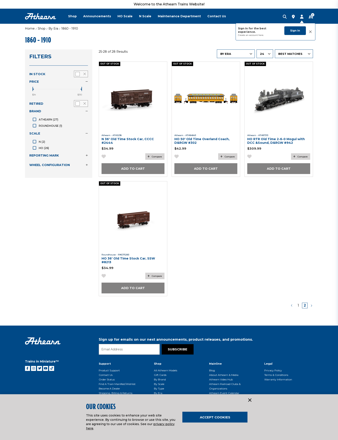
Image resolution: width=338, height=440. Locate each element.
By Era (53, 28)
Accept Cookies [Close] (215, 417)
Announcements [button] (97, 16)
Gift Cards (160, 375)
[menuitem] (75, 16)
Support (105, 363)
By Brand (160, 379)
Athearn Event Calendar (224, 393)
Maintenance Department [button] (179, 16)
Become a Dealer (109, 388)
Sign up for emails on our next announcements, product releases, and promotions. (176, 339)
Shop (41, 28)
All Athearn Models (165, 370)
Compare (157, 156)
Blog (212, 370)
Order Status (107, 379)
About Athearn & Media (223, 375)
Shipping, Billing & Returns (115, 393)
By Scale (159, 384)
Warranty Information (278, 379)
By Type (159, 388)
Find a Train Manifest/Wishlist (117, 384)
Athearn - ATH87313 (257, 135)
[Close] (249, 400)
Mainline (215, 363)
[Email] (129, 349)
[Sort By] (294, 53)
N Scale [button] (145, 16)
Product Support (109, 370)
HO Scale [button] (125, 16)
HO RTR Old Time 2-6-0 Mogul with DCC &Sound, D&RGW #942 (276, 141)
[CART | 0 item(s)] (311, 17)
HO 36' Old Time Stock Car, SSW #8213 (128, 260)
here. (261, 35)
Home (30, 28)
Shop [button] (72, 16)
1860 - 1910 (69, 28)
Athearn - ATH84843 (185, 135)
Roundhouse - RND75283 (115, 254)
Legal (268, 363)
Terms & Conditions (276, 375)
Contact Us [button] (216, 16)
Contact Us (106, 375)
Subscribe (177, 349)
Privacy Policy (273, 370)
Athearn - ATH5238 (112, 135)
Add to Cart (133, 169)
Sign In (295, 30)
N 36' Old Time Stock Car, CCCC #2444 (128, 141)
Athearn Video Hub (221, 379)
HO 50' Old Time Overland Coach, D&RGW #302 (202, 141)
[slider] (81, 89)
